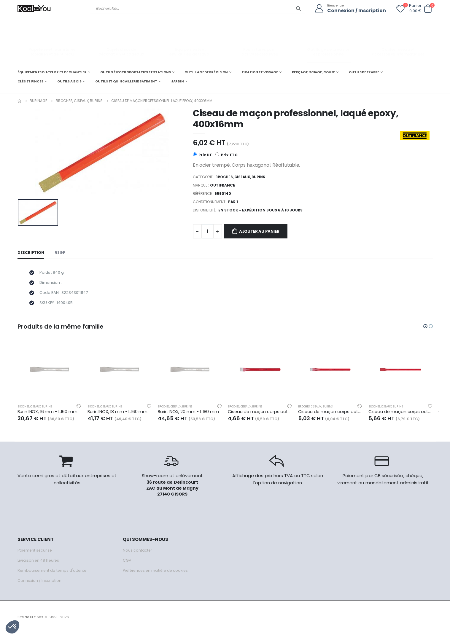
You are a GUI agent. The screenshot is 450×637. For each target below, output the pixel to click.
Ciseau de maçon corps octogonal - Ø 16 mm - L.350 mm (400, 415)
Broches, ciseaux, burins (79, 100)
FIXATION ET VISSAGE (260, 71)
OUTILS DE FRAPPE (364, 71)
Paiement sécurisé (36, 553)
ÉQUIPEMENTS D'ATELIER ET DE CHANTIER (52, 71)
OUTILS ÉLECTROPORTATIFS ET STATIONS (135, 71)
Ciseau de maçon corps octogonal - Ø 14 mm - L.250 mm (260, 415)
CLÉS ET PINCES (30, 81)
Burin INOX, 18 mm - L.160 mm (118, 415)
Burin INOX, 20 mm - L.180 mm (189, 415)
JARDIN (177, 81)
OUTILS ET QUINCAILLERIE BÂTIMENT (126, 81)
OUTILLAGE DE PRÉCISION (206, 71)
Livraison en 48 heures (39, 563)
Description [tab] (31, 253)
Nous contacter (138, 553)
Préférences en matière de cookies (157, 574)
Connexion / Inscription (355, 10)
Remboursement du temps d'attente (53, 574)
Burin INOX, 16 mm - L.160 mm (48, 415)
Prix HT (202, 155)
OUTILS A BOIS (69, 81)
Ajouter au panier (262, 232)
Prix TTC (227, 155)
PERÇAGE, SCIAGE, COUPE (313, 71)
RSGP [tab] (60, 253)
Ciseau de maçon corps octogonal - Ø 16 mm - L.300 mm (330, 415)
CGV (127, 563)
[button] (428, 9)
